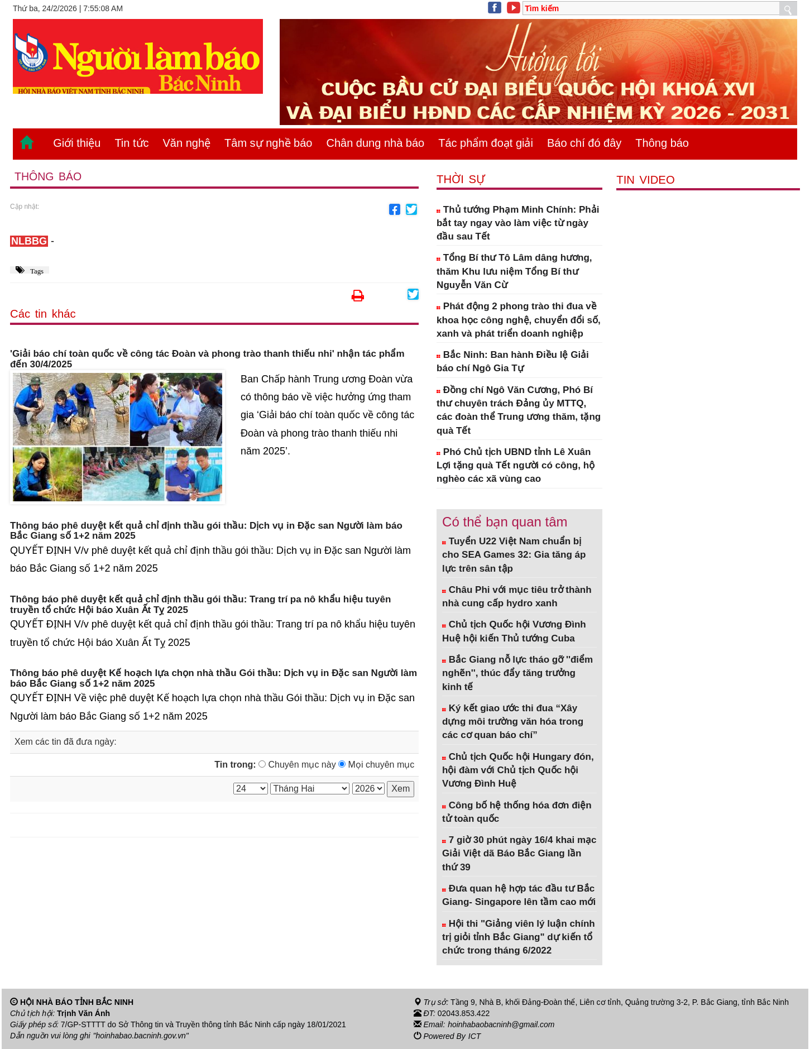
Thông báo (662, 143)
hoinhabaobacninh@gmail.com (501, 1024)
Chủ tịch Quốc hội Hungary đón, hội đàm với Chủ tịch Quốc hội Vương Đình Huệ (518, 770)
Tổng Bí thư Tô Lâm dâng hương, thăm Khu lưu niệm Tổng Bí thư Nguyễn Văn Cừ (514, 271)
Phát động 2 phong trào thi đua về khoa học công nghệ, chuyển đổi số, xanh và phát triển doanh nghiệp (519, 320)
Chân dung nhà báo (375, 143)
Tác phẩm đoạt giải (485, 143)
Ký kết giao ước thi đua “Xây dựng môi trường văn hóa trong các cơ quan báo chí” (512, 722)
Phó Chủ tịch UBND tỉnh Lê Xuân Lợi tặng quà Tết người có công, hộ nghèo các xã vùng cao (516, 466)
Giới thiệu (76, 143)
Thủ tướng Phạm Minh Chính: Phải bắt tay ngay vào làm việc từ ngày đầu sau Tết (518, 223)
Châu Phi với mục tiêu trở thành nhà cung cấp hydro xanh (517, 597)
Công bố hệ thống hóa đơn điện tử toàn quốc (517, 812)
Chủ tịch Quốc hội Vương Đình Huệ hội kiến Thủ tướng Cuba (514, 631)
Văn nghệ (187, 143)
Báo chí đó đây (584, 143)
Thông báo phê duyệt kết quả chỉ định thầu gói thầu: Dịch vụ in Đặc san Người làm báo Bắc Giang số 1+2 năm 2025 (206, 531)
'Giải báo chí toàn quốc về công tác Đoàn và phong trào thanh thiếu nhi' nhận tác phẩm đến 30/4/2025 (207, 359)
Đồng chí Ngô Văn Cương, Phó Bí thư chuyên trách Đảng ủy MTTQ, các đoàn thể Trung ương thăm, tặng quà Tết (519, 410)
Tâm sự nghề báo (268, 143)
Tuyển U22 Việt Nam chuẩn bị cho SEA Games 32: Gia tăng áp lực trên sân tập (514, 555)
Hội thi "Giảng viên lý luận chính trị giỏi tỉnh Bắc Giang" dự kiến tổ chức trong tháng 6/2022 (518, 937)
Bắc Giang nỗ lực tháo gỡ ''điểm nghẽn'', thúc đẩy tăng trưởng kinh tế (517, 673)
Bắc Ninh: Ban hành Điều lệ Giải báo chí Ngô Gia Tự (513, 361)
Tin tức (131, 143)
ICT (474, 1035)
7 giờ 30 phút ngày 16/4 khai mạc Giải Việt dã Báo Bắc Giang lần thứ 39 (519, 854)
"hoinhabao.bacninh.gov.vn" (141, 1035)
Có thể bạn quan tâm (504, 521)
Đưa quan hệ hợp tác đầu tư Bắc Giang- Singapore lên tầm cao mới (519, 895)
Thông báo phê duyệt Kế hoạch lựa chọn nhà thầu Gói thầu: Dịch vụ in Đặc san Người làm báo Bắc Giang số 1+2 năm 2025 (213, 678)
